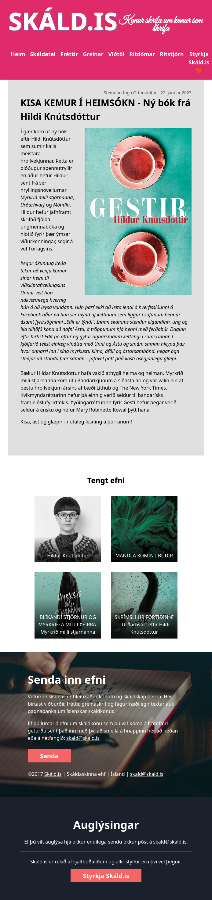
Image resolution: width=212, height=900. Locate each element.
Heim (18, 54)
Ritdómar (142, 54)
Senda (49, 756)
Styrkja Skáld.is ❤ (199, 62)
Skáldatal (42, 54)
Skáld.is (52, 774)
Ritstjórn (172, 54)
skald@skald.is (83, 738)
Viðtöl (116, 54)
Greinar (93, 54)
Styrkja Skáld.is (106, 876)
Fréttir (69, 54)
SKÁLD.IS (63, 20)
